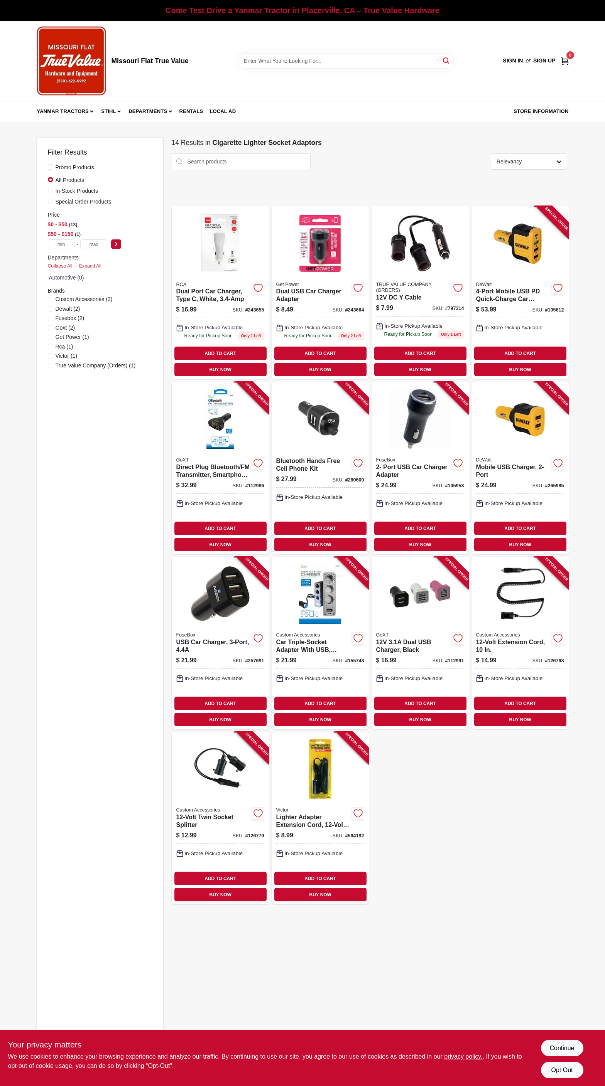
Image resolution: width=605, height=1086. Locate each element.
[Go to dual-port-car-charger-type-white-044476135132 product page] (220, 292)
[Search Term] (346, 61)
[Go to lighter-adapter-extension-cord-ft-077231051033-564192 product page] (320, 818)
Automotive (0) (66, 277)
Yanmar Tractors (63, 111)
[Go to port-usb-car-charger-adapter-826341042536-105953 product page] (420, 468)
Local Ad (223, 111)
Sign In (513, 60)
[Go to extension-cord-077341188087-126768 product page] (520, 643)
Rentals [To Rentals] (191, 111)
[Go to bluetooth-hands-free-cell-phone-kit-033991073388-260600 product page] (320, 468)
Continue (561, 1048)
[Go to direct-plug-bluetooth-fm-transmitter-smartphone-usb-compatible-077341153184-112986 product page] (220, 468)
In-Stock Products (77, 191)
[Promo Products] (50, 167)
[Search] (446, 60)
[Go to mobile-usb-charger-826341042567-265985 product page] (520, 468)
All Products (70, 180)
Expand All (90, 266)
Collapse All (60, 266)
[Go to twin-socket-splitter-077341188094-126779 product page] (220, 818)
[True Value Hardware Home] (71, 61)
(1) (72, 337)
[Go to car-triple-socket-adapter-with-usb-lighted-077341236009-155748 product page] (320, 643)
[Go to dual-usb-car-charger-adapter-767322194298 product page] (320, 292)
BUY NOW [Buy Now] (221, 369)
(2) (68, 309)
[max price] (93, 244)
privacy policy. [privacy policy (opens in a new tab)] (463, 1056)
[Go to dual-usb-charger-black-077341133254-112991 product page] (420, 643)
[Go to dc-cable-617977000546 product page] (420, 292)
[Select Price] (116, 244)
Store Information (541, 111)
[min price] (61, 244)
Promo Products (75, 167)
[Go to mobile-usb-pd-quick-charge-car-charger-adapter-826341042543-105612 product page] (520, 292)
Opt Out (562, 1070)
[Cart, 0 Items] (565, 61)
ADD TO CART (220, 353)
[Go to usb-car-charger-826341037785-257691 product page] (220, 643)
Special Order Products (84, 202)
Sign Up (544, 60)
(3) (84, 299)
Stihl (108, 111)
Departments (147, 111)
